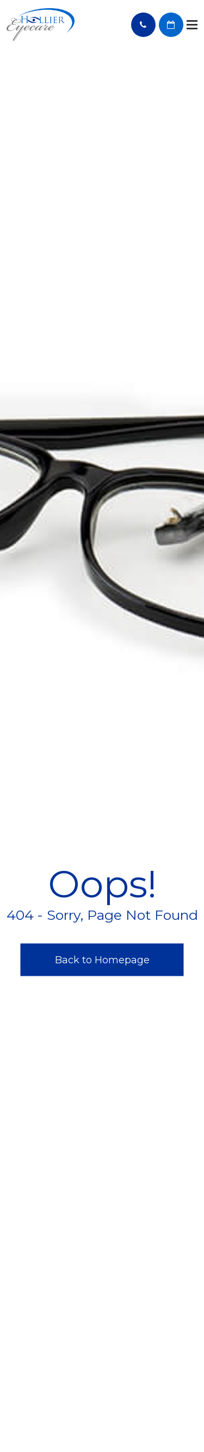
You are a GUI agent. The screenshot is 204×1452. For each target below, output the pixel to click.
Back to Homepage (102, 959)
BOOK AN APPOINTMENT (171, 25)
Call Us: (143, 25)
